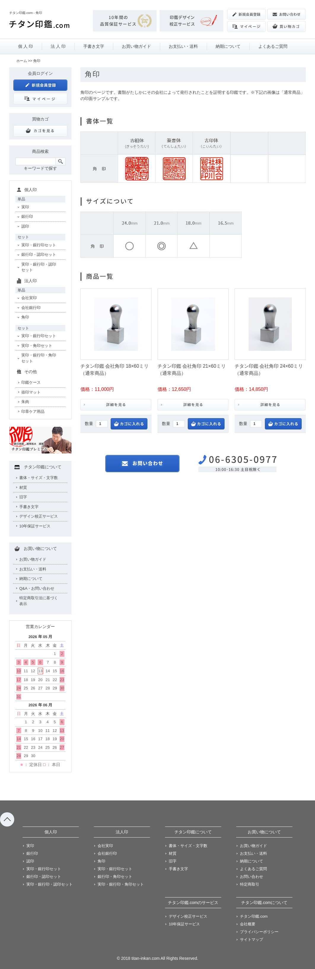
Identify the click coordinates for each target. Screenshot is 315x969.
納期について (228, 46)
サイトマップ (251, 939)
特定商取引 (249, 884)
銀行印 (27, 216)
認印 (25, 226)
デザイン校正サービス (38, 516)
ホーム (21, 61)
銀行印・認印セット (38, 254)
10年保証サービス (34, 526)
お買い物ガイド (136, 46)
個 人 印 (25, 46)
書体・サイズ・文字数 (38, 477)
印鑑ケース (31, 382)
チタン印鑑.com (254, 916)
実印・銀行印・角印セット (38, 358)
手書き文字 (93, 46)
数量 (89, 423)
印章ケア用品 (32, 411)
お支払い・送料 (183, 46)
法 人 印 (58, 46)
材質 (23, 487)
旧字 (23, 497)
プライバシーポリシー (259, 932)
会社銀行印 (31, 307)
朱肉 (25, 401)
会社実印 (29, 298)
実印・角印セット (36, 345)
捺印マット (31, 392)
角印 (25, 317)
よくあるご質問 (272, 46)
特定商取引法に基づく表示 (38, 601)
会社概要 (247, 924)
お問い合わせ (251, 876)
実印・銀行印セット (38, 245)
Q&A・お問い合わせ (36, 588)
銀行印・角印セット (115, 876)
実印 (25, 207)
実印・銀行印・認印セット (38, 267)
